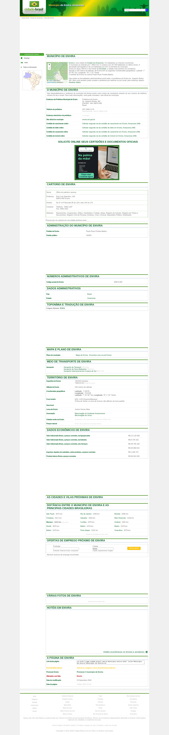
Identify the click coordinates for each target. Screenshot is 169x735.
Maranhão (67, 705)
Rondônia (133, 699)
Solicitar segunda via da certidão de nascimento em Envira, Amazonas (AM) (111, 124)
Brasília (117, 514)
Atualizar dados (75, 82)
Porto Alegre (85, 530)
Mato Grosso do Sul (67, 711)
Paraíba (100, 699)
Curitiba (83, 522)
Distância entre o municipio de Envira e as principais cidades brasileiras (78, 507)
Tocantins (133, 714)
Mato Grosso (67, 708)
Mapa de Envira (82, 355)
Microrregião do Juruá (83, 415)
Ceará (34, 711)
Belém (82, 526)
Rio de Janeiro (86, 514)
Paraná (100, 702)
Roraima (133, 702)
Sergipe (133, 711)
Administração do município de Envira (75, 225)
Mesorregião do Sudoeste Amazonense (90, 413)
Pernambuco (100, 705)
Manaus (49, 522)
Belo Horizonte (120, 518)
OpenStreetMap (51, 82)
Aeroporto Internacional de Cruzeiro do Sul (80, 371)
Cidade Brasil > (26, 18)
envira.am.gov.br (88, 119)
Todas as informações (30, 67)
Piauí (100, 708)
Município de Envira (61, 56)
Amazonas (91, 298)
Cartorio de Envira (61, 184)
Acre (34, 696)
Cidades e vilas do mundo (107, 725)
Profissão (56, 546)
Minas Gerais (67, 714)
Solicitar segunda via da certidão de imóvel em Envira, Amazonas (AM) (109, 136)
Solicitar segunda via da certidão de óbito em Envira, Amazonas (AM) (108, 128)
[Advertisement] (84, 36)
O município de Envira (62, 89)
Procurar (134, 548)
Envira (71, 63)
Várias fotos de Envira (64, 595)
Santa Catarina (133, 705)
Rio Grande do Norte (100, 714)
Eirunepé (102, 69)
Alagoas (35, 699)
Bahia (35, 708)
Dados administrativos (64, 288)
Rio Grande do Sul (133, 696)
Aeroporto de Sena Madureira (75, 369)
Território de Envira (62, 377)
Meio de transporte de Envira (69, 361)
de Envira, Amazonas (66, 5)
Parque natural (51, 424)
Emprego (27, 58)
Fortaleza (50, 518)
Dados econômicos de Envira (68, 430)
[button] (49, 65)
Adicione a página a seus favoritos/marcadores (96, 668)
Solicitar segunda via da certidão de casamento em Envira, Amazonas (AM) (111, 132)
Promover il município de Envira (90, 672)
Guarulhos (118, 530)
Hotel (26, 62)
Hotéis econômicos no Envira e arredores (125, 652)
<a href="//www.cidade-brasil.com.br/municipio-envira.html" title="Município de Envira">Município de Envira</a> (111, 662)
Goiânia (117, 522)
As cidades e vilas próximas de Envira (75, 497)
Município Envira (49, 18)
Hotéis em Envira (59, 607)
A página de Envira (60, 657)
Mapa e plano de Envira (64, 349)
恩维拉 (62, 308)
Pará (100, 696)
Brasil (89, 294)
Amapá (34, 702)
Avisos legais (57, 725)
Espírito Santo (67, 699)
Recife (48, 526)
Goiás (67, 702)
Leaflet (49, 80)
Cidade (95, 546)
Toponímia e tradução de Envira (70, 304)
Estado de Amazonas (37, 18)
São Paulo (50, 514)
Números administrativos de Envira (73, 276)
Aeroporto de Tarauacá (72, 367)
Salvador (83, 518)
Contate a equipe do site (86, 725)
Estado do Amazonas (95, 63)
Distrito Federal (67, 696)
